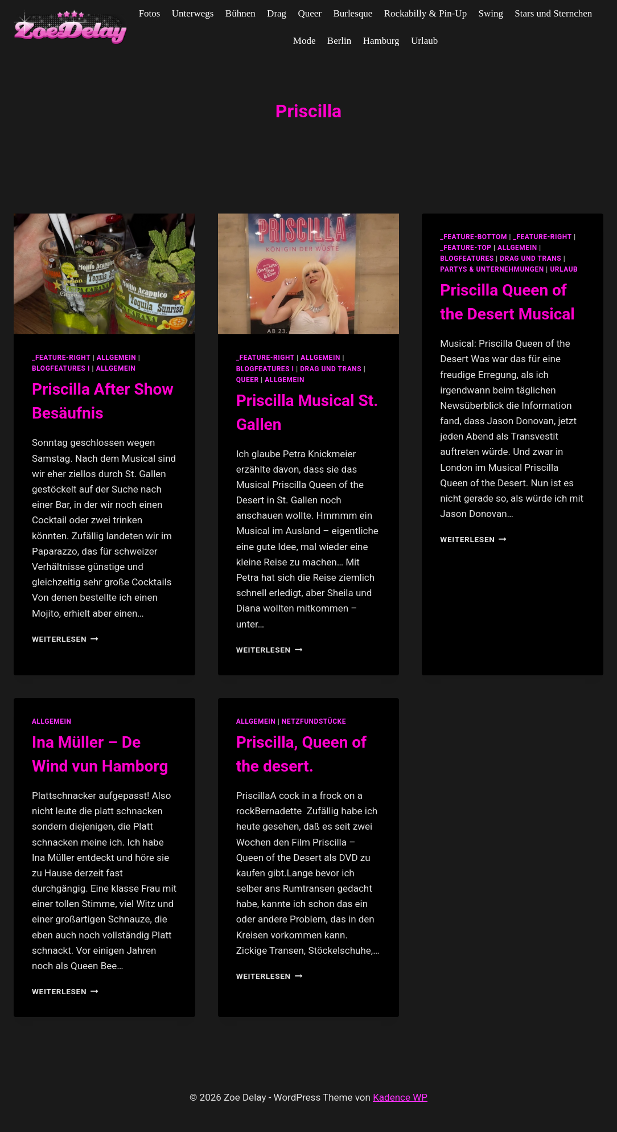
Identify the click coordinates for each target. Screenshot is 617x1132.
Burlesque (352, 13)
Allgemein (116, 368)
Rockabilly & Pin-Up (425, 13)
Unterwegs (193, 13)
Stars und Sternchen (553, 13)
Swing (491, 13)
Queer (310, 13)
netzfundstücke (314, 721)
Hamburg (381, 40)
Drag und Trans (330, 369)
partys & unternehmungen (492, 269)
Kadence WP (400, 1097)
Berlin (339, 40)
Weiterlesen (65, 638)
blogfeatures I (61, 368)
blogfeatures (466, 259)
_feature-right (61, 358)
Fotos (150, 13)
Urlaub (424, 40)
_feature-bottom (473, 237)
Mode (304, 40)
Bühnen (240, 13)
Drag (276, 13)
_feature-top (465, 248)
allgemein (117, 358)
